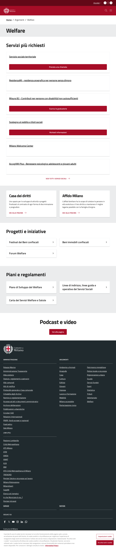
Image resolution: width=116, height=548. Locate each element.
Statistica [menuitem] (91, 390)
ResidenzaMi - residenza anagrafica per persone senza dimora (40, 80)
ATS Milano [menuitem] (7, 448)
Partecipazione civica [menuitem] (67, 405)
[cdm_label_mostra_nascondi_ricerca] (106, 10)
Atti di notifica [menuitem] (9, 386)
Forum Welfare (17, 253)
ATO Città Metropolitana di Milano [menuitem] (17, 470)
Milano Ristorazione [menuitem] (11, 482)
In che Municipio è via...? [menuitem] (13, 497)
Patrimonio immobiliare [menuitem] (96, 367)
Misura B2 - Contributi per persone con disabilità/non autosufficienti (43, 98)
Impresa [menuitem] (62, 390)
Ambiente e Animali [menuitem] (67, 367)
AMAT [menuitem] (5, 459)
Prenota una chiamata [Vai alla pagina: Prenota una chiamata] (58, 67)
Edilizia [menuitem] (62, 382)
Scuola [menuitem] (89, 378)
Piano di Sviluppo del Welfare (25, 287)
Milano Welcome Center (21, 146)
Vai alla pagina (16, 213)
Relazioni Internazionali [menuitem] (12, 416)
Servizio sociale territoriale (22, 56)
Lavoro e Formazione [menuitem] (67, 393)
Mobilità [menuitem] (62, 397)
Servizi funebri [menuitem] (93, 382)
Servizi (6, 506)
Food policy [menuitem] (7, 424)
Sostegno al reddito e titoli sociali (26, 122)
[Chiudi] (113, 539)
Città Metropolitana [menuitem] (11, 444)
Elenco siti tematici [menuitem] (11, 493)
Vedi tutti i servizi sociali (56, 178)
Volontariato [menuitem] (92, 397)
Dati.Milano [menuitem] (7, 428)
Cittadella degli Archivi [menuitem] (12, 393)
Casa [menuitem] (61, 375)
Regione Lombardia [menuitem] (11, 440)
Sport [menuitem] (89, 386)
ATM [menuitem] (5, 451)
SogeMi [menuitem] (6, 489)
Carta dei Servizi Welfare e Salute (27, 300)
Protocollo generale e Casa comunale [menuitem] (18, 390)
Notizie (62, 506)
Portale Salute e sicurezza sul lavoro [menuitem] (17, 478)
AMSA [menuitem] (5, 455)
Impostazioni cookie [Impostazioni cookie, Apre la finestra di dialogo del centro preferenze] (105, 536)
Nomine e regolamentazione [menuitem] (14, 397)
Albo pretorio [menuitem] (8, 375)
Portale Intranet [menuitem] (9, 501)
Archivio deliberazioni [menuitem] (12, 405)
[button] (97, 3)
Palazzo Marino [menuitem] (9, 367)
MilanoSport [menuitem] (8, 486)
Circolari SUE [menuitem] (8, 412)
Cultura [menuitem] (62, 378)
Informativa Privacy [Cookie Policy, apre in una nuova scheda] (51, 545)
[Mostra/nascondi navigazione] (110, 10)
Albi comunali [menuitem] (8, 382)
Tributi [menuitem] (89, 393)
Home (9, 19)
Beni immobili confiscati (75, 242)
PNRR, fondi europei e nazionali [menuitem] (16, 420)
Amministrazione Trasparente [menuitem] (15, 371)
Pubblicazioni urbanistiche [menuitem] (13, 409)
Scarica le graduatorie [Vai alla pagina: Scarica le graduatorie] (58, 108)
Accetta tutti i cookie (105, 542)
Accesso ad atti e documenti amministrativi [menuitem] (20, 401)
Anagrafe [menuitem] (63, 371)
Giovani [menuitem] (62, 386)
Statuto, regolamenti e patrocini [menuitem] (16, 378)
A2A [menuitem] (5, 463)
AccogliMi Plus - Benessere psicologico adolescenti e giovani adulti (42, 164)
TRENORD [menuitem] (7, 474)
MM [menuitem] (4, 467)
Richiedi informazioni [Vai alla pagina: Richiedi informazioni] (58, 132)
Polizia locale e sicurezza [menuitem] (97, 371)
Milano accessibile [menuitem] (66, 401)
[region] (58, 539)
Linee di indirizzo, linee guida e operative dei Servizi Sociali (79, 287)
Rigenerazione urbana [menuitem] (96, 375)
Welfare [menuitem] (90, 401)
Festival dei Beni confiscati (24, 242)
